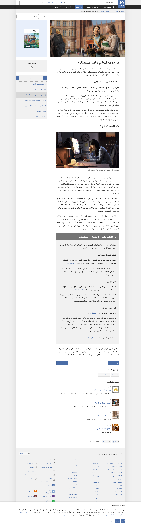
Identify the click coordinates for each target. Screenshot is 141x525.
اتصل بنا (75, 475)
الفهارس (97, 488)
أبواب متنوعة (96, 476)
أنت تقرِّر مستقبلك (41, 111)
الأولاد (120, 485)
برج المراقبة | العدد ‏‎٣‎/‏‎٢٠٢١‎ (105, 11)
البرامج (97, 485)
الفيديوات (97, 498)
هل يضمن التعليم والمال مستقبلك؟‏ (36, 95)
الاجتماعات (74, 482)
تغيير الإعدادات (109, 521)
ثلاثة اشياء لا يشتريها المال (102, 390)
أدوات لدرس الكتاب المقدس (115, 473)
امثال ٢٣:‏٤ (91, 337)
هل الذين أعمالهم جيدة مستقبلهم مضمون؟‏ (34, 100)
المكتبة (122, 11)
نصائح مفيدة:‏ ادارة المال (103, 403)
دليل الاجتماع (96, 482)
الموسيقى (97, 501)
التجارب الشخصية (73, 494)
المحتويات (31, 78)
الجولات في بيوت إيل (72, 479)
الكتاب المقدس (96, 463)
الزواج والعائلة (118, 479)
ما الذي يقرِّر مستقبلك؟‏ (40, 89)
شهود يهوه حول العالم (72, 497)
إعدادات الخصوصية (66, 515)
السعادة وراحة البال (117, 476)
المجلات (116, 11)
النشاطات (75, 491)
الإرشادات (97, 492)
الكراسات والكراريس (94, 470)
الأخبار (75, 459)
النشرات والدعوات (95, 473)
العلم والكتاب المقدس (117, 492)
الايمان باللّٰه (119, 488)
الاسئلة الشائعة (74, 469)
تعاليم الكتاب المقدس (117, 459)
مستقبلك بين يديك (41, 116)
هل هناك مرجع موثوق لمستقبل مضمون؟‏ (35, 106)
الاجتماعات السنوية (73, 488)
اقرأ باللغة (42, 16)
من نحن (75, 465)
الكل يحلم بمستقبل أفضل (39, 84)
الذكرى (75, 485)
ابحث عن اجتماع (32, 463)
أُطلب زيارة (74, 472)
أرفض (117, 521)
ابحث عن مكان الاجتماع (48, 467)
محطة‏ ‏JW (97, 495)
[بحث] (32, 3)
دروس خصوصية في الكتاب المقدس (114, 470)
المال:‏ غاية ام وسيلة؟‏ (104, 415)
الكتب (98, 466)
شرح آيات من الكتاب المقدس (115, 466)
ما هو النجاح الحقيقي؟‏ (103, 428)
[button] (92, 7)
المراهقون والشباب (117, 482)
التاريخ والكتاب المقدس (116, 495)
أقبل (123, 521)
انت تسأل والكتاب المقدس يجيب (114, 463)
